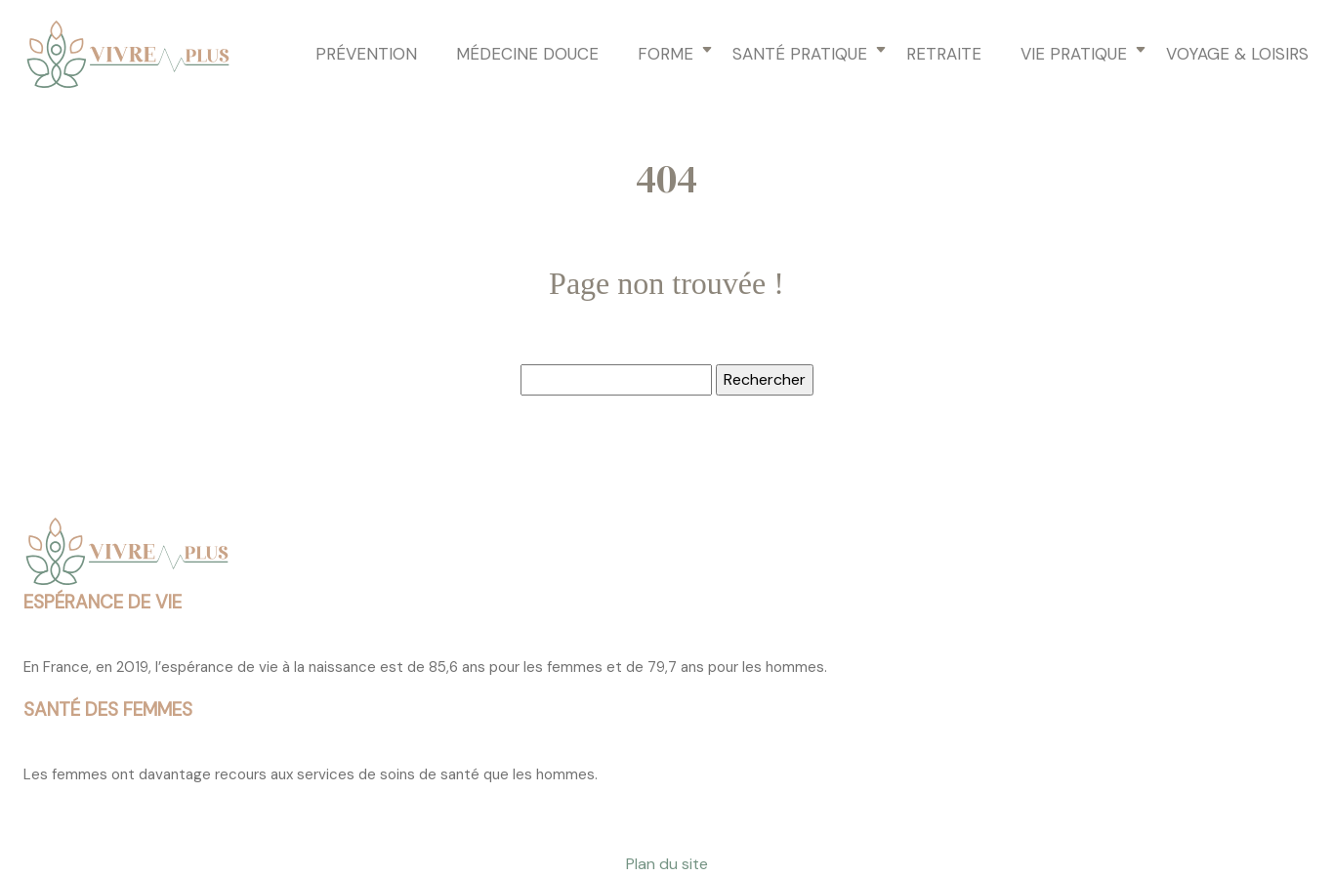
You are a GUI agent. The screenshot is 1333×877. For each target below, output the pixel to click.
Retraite (943, 53)
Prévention (366, 53)
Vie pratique (1074, 53)
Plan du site (667, 864)
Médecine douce (527, 53)
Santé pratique (799, 53)
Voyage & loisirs (1237, 53)
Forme (665, 53)
